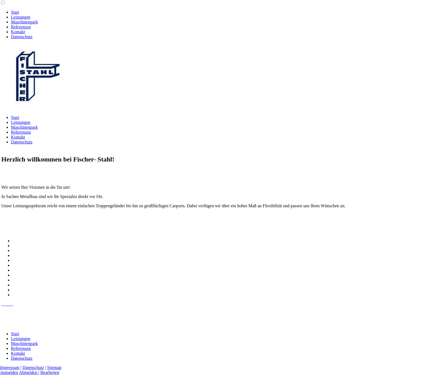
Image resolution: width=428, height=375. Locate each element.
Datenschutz (21, 36)
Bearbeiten (49, 372)
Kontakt (18, 31)
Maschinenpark (24, 22)
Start (15, 12)
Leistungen (20, 17)
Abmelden (28, 372)
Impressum (9, 367)
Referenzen (21, 27)
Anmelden (9, 372)
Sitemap (54, 367)
